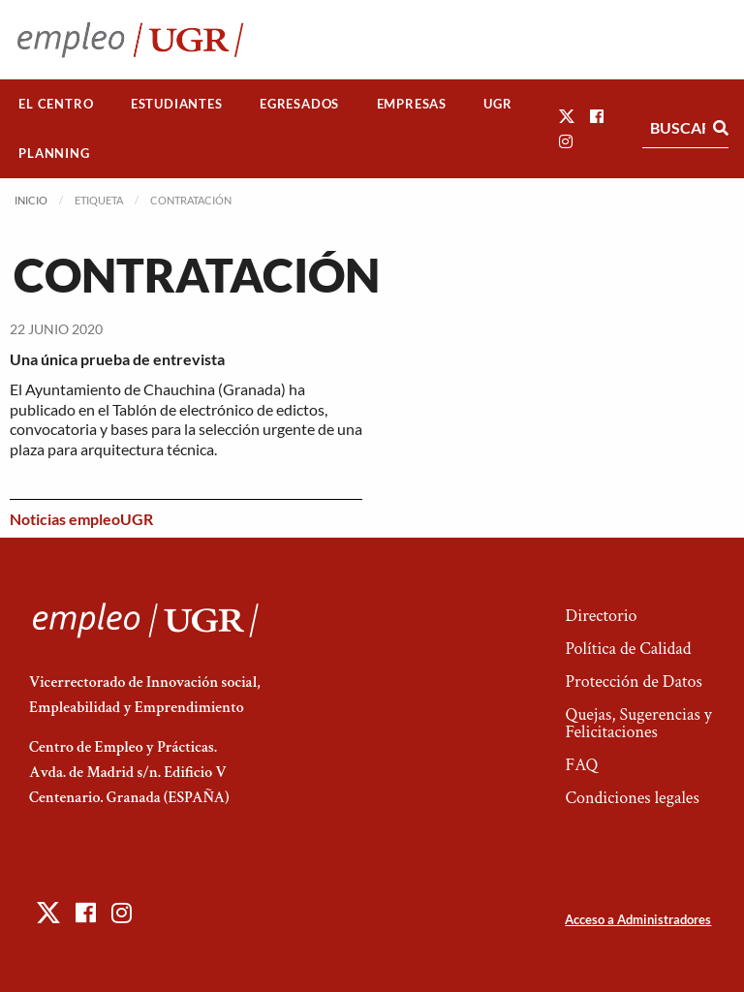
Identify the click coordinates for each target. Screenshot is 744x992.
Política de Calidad (628, 648)
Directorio (600, 615)
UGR (497, 103)
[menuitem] (56, 104)
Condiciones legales (631, 798)
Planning (53, 153)
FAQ (581, 765)
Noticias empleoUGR (81, 519)
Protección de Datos (633, 681)
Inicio (31, 200)
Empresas (412, 103)
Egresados (299, 103)
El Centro (55, 103)
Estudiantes (177, 103)
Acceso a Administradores (638, 919)
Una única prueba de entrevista (117, 359)
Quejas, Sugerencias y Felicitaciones (638, 723)
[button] (566, 115)
